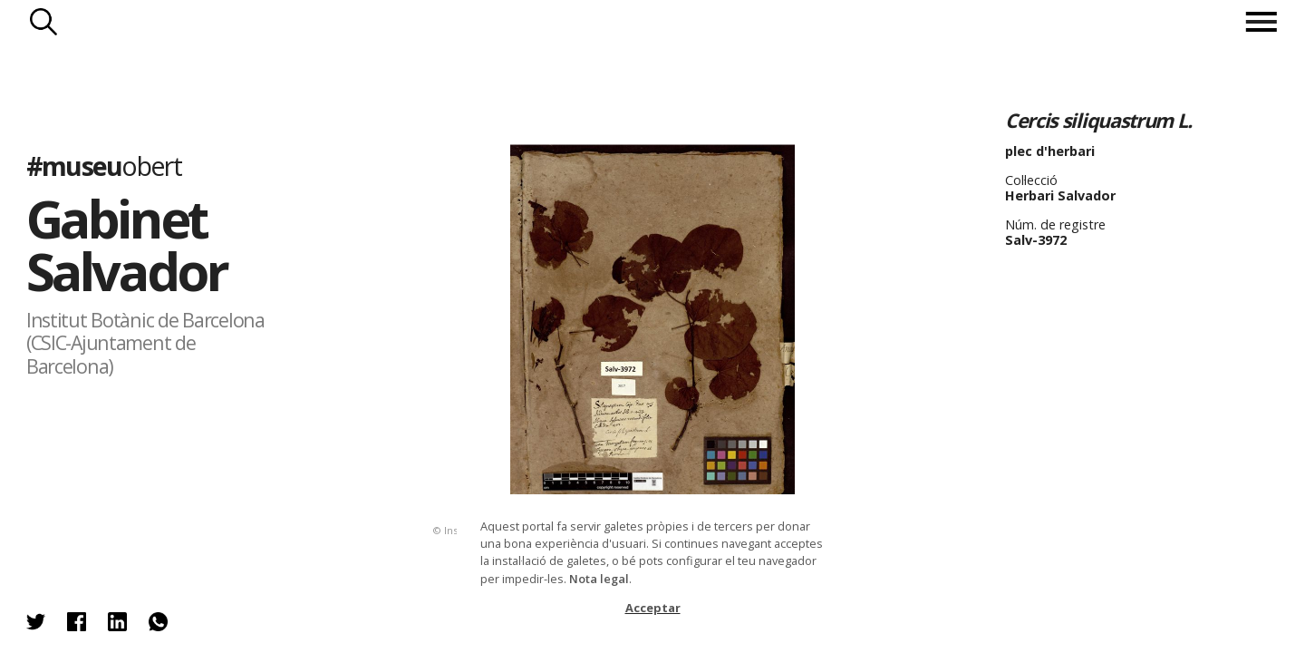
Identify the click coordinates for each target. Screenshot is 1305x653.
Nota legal (599, 578)
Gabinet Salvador (126, 244)
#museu (103, 165)
